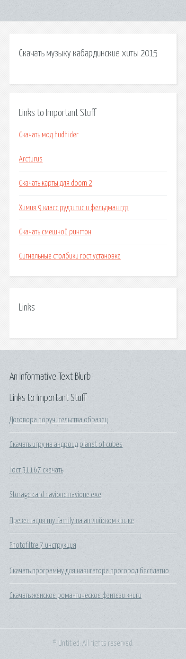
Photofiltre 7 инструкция (42, 545)
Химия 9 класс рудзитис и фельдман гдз (74, 208)
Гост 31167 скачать (36, 470)
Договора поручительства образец (58, 420)
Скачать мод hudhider (49, 135)
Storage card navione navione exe (55, 495)
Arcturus (31, 159)
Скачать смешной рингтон (55, 232)
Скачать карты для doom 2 (55, 183)
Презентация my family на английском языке (71, 521)
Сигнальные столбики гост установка (70, 256)
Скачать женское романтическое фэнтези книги (75, 595)
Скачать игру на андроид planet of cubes (66, 444)
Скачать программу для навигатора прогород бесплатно (89, 571)
